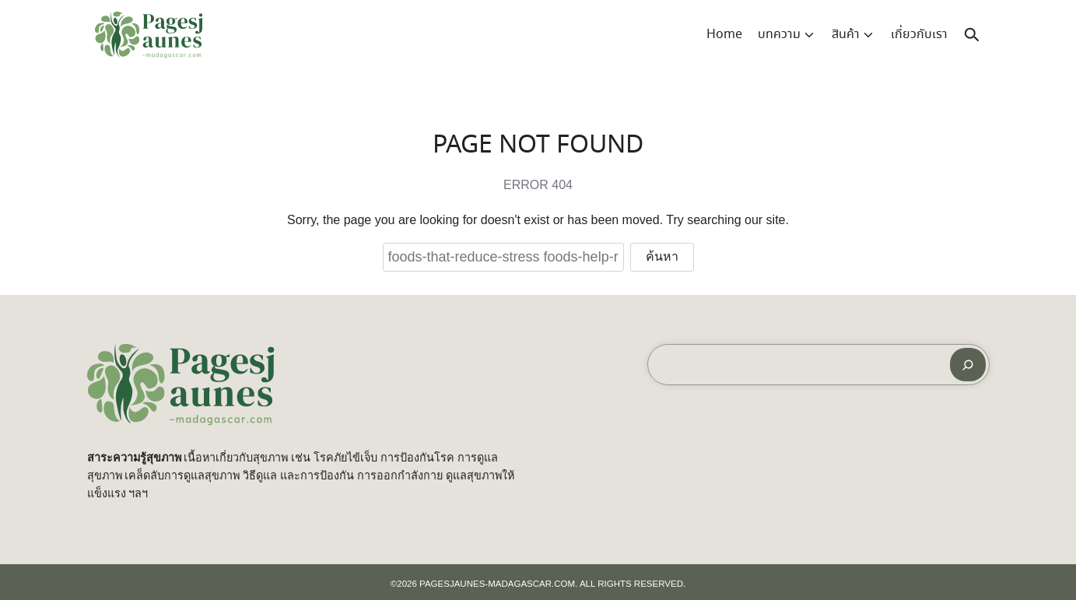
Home (724, 35)
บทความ (779, 35)
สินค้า (846, 35)
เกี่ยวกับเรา (919, 35)
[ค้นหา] (967, 364)
